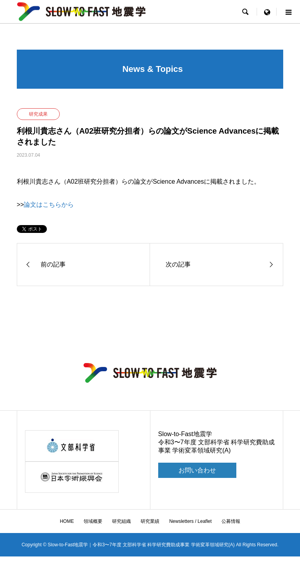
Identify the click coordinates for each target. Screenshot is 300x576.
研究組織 (121, 521)
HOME (67, 521)
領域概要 (93, 521)
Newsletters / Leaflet (190, 521)
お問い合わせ (197, 470)
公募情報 (230, 521)
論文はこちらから (49, 204)
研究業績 (150, 521)
